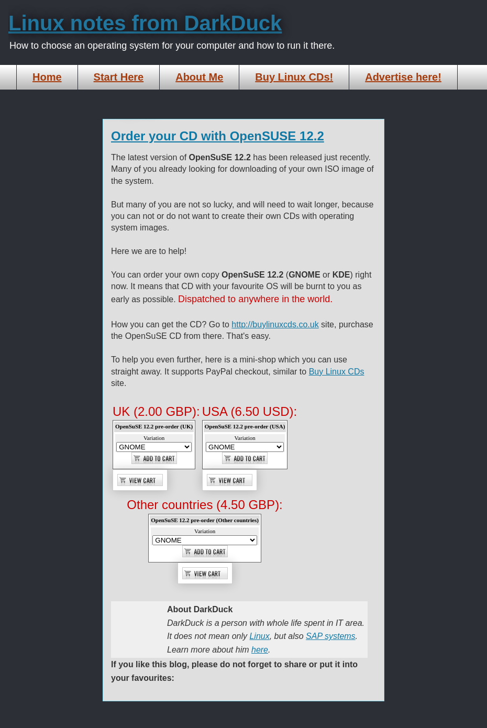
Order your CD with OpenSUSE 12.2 (217, 136)
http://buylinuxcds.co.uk (274, 324)
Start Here (119, 77)
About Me (199, 77)
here (259, 649)
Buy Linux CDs (336, 371)
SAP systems (331, 636)
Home (47, 77)
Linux (259, 636)
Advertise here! (403, 77)
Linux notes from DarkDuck (145, 23)
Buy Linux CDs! (294, 77)
